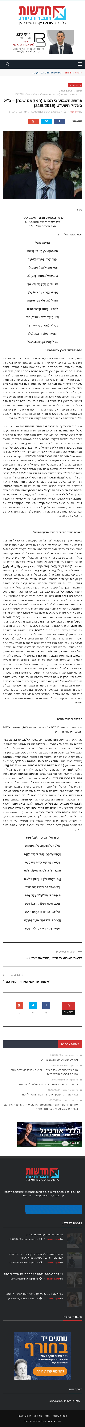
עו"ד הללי (74, 112)
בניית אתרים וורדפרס (35, 1421)
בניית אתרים (54, 1421)
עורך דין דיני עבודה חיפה (41, 1195)
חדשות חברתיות (60, 1415)
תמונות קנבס (74, 1191)
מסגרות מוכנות (36, 1191)
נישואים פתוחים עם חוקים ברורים (43, 72)
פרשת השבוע (75, 85)
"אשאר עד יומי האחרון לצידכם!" (26, 982)
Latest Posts (72, 1223)
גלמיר (24, 1195)
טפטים (16, 1191)
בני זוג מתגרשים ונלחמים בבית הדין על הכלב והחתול (33, 1274)
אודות (47, 1415)
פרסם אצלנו (24, 1415)
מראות (24, 1191)
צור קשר (37, 1415)
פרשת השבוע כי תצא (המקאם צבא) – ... (52, 958)
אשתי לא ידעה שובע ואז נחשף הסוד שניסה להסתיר (34, 1293)
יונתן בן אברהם (53, 1239)
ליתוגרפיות (50, 1191)
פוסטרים (61, 1191)
